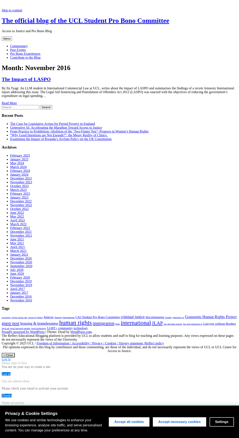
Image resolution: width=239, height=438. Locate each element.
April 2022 (17, 220)
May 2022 (17, 216)
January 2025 (19, 159)
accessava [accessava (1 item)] (6, 317)
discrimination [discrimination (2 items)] (155, 317)
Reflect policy (154, 343)
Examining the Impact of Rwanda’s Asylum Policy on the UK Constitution (61, 139)
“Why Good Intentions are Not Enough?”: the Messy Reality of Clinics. (59, 135)
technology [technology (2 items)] (81, 328)
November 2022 (21, 205)
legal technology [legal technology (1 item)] (38, 328)
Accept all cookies (129, 422)
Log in (6, 359)
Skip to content (12, 10)
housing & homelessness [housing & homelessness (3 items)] (39, 323)
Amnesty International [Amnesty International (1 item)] (64, 317)
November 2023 (21, 182)
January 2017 (19, 292)
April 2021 (17, 247)
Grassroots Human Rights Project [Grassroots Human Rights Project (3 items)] (210, 317)
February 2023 (20, 193)
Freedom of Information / (54, 343)
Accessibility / (82, 343)
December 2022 (21, 201)
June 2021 (17, 239)
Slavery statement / (132, 343)
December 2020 (21, 258)
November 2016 (21, 300)
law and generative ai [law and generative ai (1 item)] (192, 324)
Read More (9, 103)
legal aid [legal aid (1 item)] (5, 328)
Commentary (19, 46)
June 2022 (17, 212)
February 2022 (20, 228)
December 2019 (21, 281)
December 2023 (21, 178)
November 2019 (21, 285)
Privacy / (98, 343)
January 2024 (19, 174)
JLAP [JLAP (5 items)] (157, 323)
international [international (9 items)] (136, 322)
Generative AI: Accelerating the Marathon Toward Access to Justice (56, 127)
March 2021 (18, 251)
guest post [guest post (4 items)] (10, 323)
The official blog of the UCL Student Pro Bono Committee (85, 20)
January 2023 (19, 197)
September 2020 (21, 266)
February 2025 (20, 155)
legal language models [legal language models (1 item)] (20, 328)
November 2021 (21, 235)
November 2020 (21, 262)
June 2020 (17, 273)
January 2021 (19, 254)
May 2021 (17, 243)
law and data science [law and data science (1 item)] (173, 324)
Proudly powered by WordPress (23, 332)
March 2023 (18, 190)
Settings (221, 422)
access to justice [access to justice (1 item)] (35, 317)
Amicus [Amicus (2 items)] (49, 317)
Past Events (18, 50)
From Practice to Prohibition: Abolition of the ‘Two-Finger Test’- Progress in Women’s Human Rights (79, 131)
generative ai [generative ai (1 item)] (178, 317)
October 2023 (19, 186)
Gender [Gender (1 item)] (168, 317)
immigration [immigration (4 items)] (104, 323)
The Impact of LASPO (26, 79)
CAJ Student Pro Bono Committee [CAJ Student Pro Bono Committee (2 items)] (98, 317)
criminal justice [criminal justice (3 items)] (133, 317)
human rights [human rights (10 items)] (75, 322)
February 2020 (20, 277)
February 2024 (20, 171)
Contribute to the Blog (25, 57)
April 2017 (17, 289)
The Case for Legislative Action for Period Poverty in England (52, 124)
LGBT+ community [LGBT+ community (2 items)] (60, 328)
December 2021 (21, 232)
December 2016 (21, 296)
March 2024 (18, 167)
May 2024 (17, 163)
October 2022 (19, 209)
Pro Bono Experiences (25, 53)
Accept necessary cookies (179, 422)
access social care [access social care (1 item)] (19, 317)
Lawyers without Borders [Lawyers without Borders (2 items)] (219, 323)
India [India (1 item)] (117, 324)
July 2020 (16, 270)
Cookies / (112, 343)
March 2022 (18, 224)
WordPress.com (81, 332)
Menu (6, 38)
